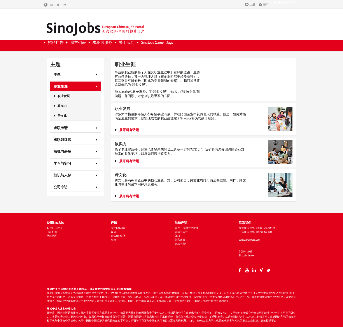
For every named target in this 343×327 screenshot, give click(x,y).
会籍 (113, 232)
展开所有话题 (129, 123)
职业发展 (64, 89)
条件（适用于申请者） (188, 220)
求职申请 (61, 120)
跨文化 (62, 108)
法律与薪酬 (62, 144)
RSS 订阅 (52, 224)
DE (55, 5)
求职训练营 (62, 132)
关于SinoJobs (118, 220)
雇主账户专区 (282, 4)
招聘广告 (60, 38)
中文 (67, 5)
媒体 (113, 224)
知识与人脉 (62, 167)
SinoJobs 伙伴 (118, 228)
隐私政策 (180, 232)
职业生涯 (61, 79)
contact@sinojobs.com (249, 232)
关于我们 (153, 38)
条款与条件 (181, 224)
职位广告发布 (55, 220)
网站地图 (52, 228)
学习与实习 (62, 155)
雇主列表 (89, 38)
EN (60, 5)
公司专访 (61, 179)
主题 (57, 67)
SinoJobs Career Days (193, 38)
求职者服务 (121, 38)
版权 (177, 228)
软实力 (62, 98)
